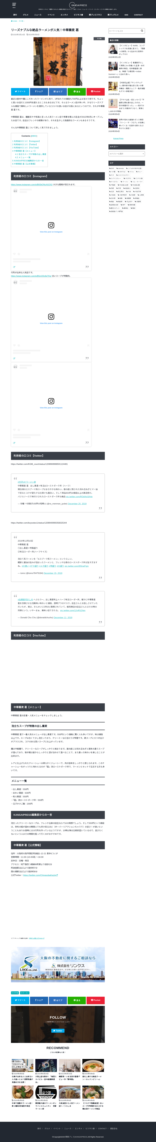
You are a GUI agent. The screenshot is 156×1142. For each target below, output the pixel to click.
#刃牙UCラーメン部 (27, 482)
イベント (51, 15)
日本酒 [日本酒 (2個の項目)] (113, 198)
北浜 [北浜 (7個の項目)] (112, 191)
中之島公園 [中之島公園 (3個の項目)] (136, 185)
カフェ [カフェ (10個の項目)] (131, 172)
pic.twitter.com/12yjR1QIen (73, 610)
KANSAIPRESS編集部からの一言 (28, 161)
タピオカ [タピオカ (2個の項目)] (128, 178)
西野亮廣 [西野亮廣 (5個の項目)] (132, 205)
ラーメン (26, 993)
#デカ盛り (34, 566)
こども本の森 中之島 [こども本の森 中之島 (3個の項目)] (134, 168)
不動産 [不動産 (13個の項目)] (113, 185)
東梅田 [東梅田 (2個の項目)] (137, 198)
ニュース (37, 15)
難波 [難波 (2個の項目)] (133, 208)
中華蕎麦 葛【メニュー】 (24, 151)
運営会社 (113, 1129)
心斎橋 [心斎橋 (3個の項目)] (141, 195)
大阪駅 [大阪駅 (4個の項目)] (133, 195)
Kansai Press (118, 138)
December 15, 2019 (53, 573)
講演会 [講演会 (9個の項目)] (126, 208)
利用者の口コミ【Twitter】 (25, 144)
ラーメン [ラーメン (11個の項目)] (125, 182)
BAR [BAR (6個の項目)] (112, 168)
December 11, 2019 (63, 617)
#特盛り (52, 566)
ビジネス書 (78, 15)
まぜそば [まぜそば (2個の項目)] (122, 172)
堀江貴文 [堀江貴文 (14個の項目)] (121, 191)
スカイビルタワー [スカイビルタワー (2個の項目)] (124, 175)
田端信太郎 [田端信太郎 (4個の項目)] (114, 205)
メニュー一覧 (22, 157)
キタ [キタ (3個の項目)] (112, 175)
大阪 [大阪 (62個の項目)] (129, 191)
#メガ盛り (44, 566)
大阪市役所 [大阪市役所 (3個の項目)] (123, 195)
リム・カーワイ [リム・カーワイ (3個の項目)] (137, 182)
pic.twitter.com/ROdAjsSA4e (79, 496)
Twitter (59, 1031)
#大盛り (60, 566)
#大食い (25, 566)
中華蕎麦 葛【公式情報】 (24, 164)
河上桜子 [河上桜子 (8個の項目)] (129, 201)
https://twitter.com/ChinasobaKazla (39, 875)
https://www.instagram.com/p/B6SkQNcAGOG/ (32, 184)
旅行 (15, 15)
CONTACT (138, 15)
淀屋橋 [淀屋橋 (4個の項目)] (138, 201)
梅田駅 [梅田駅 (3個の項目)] (120, 201)
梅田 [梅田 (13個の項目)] (112, 201)
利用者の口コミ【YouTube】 (26, 148)
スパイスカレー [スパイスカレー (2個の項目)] (116, 178)
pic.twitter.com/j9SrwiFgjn (77, 566)
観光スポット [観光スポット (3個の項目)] (115, 208)
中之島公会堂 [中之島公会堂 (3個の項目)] (123, 185)
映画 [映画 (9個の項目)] (120, 198)
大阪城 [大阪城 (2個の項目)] (113, 195)
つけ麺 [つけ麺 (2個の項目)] (113, 172)
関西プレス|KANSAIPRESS (76, 1137)
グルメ (25, 15)
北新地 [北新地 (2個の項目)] (137, 188)
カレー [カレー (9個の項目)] (140, 172)
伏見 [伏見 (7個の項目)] (119, 188)
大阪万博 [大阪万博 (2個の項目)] (138, 191)
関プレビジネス (95, 15)
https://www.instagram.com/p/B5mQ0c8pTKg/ (31, 276)
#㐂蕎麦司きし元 (25, 599)
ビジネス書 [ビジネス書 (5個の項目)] (139, 178)
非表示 (34, 136)
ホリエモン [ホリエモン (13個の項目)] (114, 182)
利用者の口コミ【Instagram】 (26, 141)
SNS (126, 15)
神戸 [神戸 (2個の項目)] (123, 205)
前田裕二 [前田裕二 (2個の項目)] (128, 188)
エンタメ (64, 15)
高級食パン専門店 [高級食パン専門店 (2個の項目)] (117, 211)
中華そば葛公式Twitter (36, 938)
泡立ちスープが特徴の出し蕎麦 (30, 154)
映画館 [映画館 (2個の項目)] (129, 198)
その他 (16, 993)
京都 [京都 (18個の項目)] (112, 188)
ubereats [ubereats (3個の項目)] (121, 168)
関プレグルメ (113, 15)
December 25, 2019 (77, 504)
